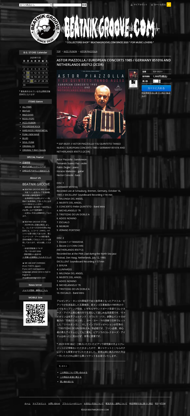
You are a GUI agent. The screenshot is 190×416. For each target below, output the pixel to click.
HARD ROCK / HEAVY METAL (35, 130)
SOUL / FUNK (28, 142)
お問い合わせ (54, 403)
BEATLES (26, 110)
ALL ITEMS (26, 107)
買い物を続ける (67, 381)
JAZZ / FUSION (70, 51)
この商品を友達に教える (71, 377)
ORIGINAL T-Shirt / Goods (34, 150)
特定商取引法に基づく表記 (141, 403)
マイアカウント (140, 4)
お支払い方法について (94, 403)
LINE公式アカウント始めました (36, 170)
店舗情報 (26, 162)
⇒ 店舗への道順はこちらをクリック (37, 257)
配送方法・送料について (116, 403)
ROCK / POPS (28, 118)
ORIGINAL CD (28, 146)
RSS (156, 403)
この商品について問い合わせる (73, 372)
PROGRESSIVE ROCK (31, 126)
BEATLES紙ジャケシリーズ (34, 166)
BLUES (25, 138)
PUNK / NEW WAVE (30, 134)
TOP (59, 51)
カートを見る (162, 4)
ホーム (27, 403)
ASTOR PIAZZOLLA (88, 51)
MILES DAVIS (27, 114)
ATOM (162, 403)
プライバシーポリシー (72, 403)
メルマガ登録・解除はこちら (35, 290)
